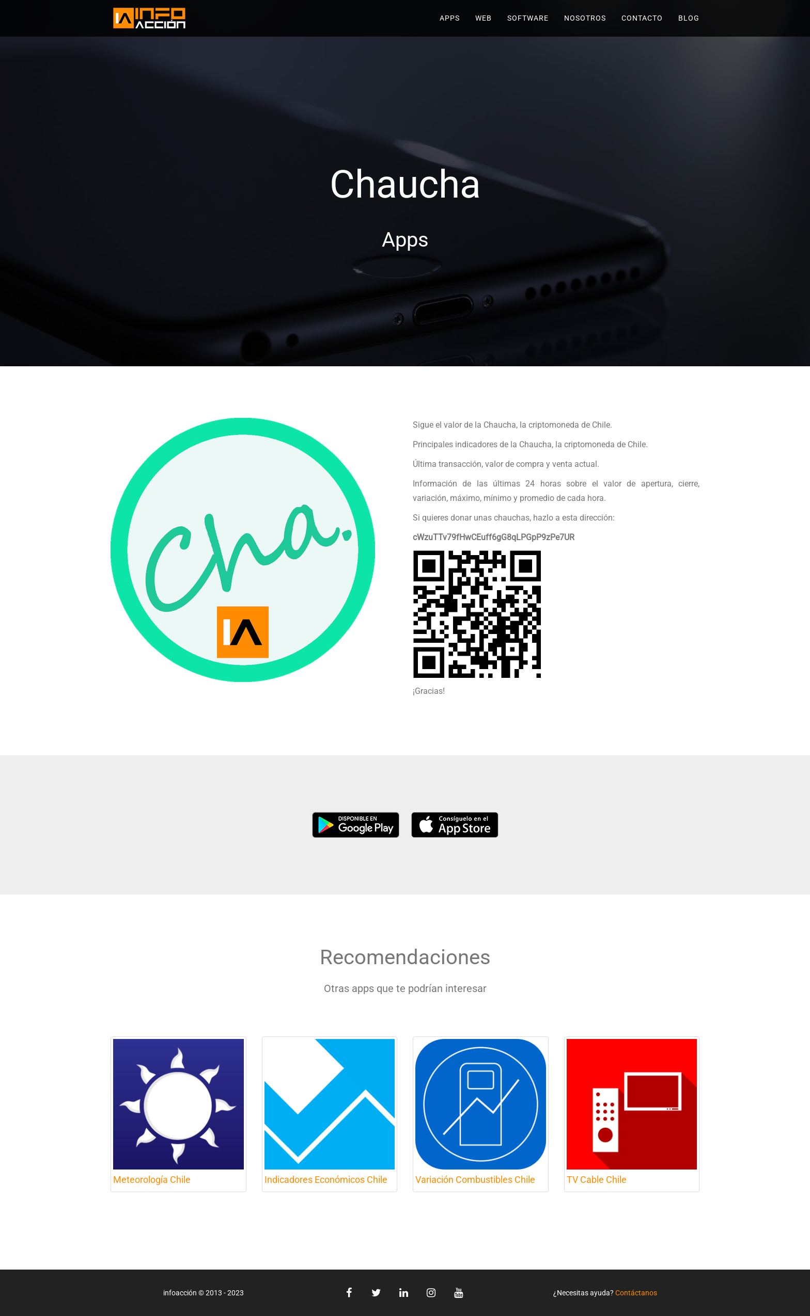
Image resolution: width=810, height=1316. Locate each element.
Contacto (642, 18)
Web (483, 18)
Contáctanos (636, 1293)
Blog (688, 18)
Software (528, 18)
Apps (450, 18)
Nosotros (585, 18)
